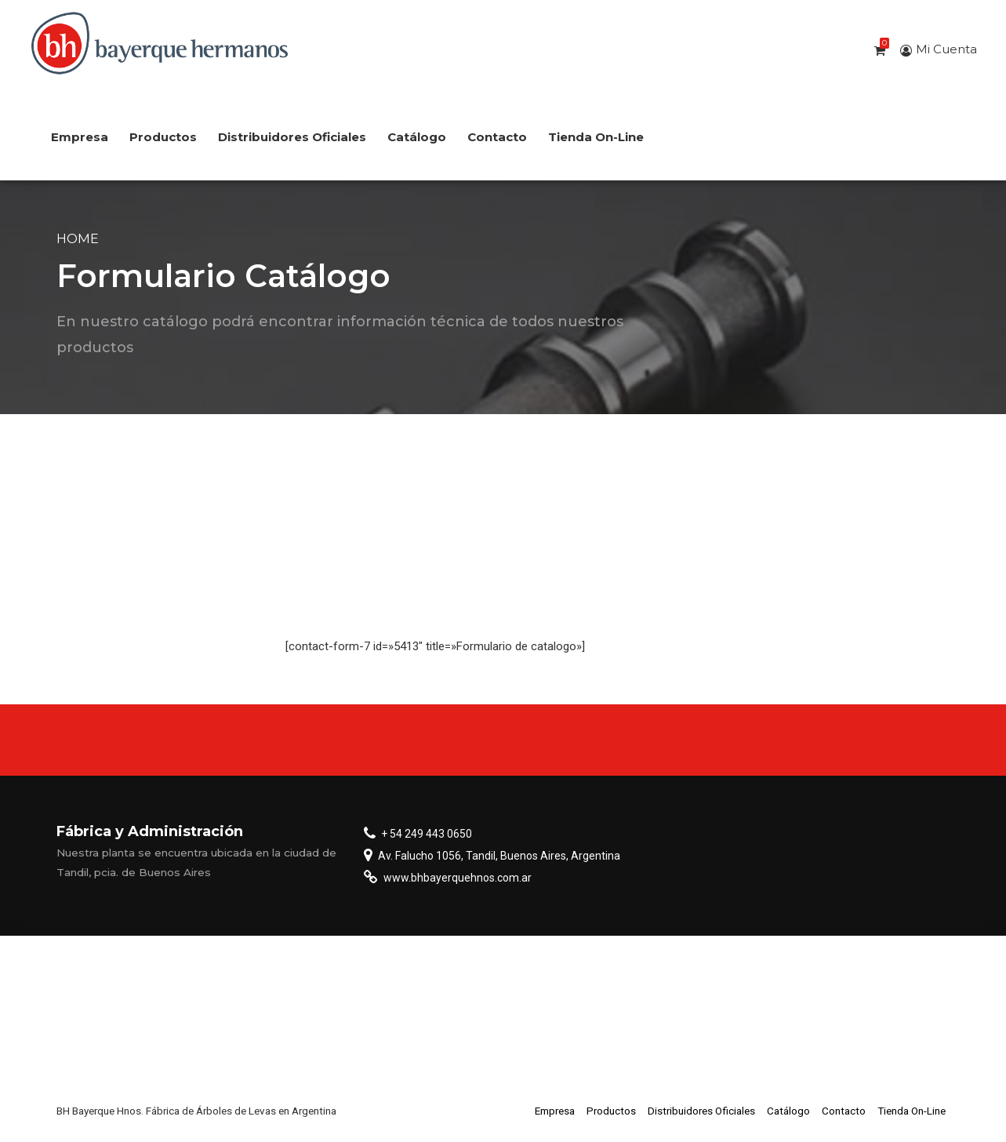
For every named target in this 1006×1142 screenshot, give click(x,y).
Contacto (497, 136)
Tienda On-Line (596, 136)
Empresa (79, 136)
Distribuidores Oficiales (292, 136)
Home (77, 238)
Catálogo (416, 136)
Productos (163, 136)
